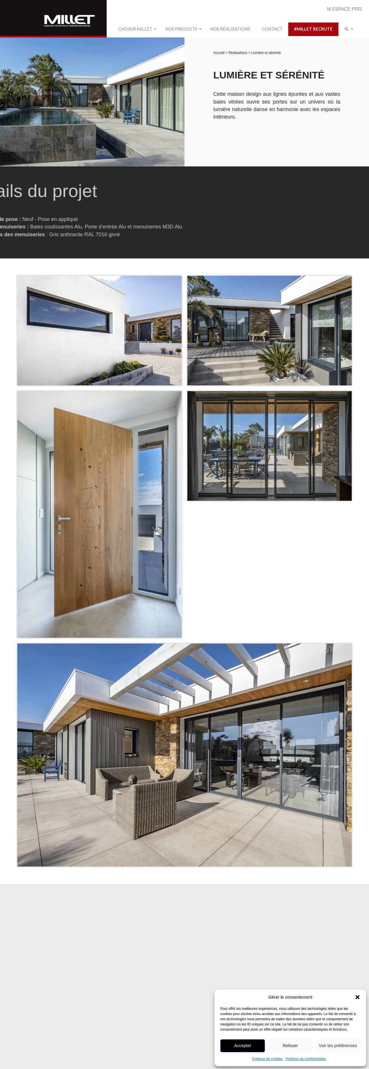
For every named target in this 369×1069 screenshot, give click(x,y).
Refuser (290, 1045)
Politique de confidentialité (306, 1059)
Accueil (219, 53)
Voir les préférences (338, 1045)
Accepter (242, 1045)
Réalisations (238, 53)
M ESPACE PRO (344, 9)
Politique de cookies (267, 1059)
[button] (357, 997)
